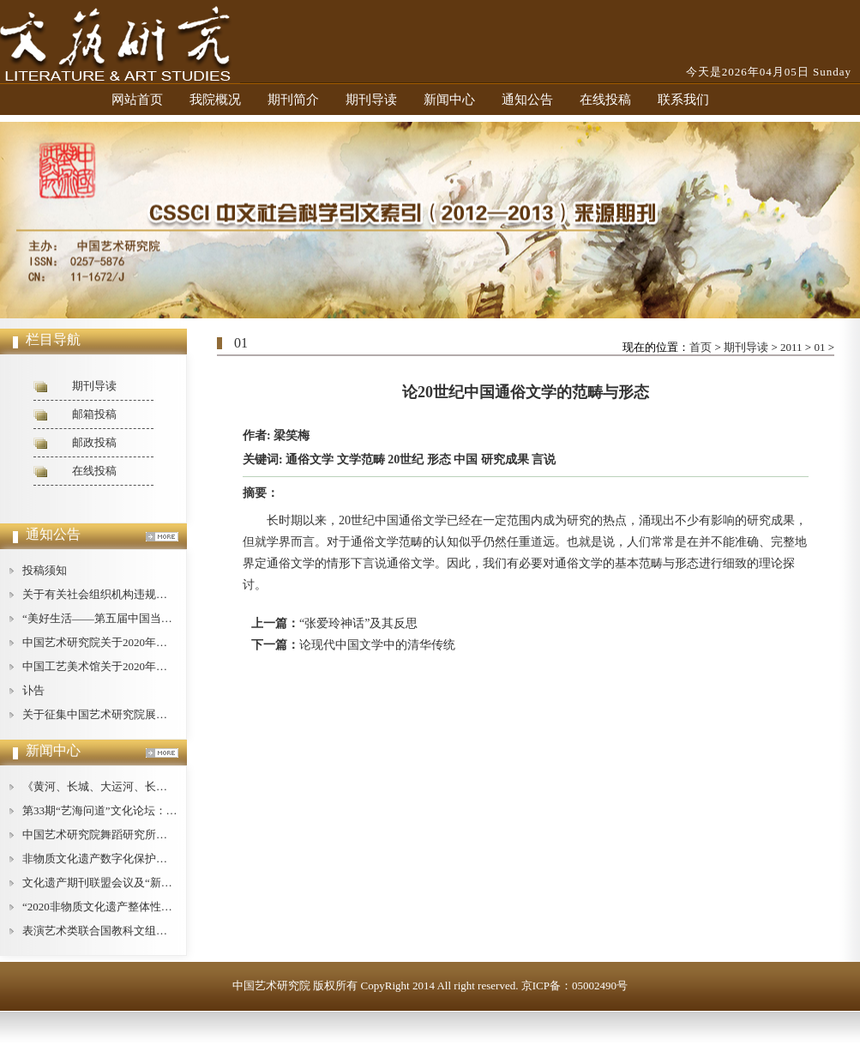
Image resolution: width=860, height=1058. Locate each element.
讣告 (33, 690)
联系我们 (683, 99)
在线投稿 (605, 99)
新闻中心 (449, 99)
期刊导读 (371, 99)
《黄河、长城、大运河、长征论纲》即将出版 (133, 786)
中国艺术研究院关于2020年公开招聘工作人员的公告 (150, 642)
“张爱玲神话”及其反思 (358, 623)
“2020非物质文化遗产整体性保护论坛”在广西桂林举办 (155, 906)
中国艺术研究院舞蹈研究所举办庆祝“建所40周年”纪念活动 (166, 834)
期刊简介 (293, 99)
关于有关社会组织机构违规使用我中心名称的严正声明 (156, 594)
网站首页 (137, 99)
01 (819, 347)
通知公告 (527, 99)
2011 (791, 347)
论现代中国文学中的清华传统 (377, 644)
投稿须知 (44, 570)
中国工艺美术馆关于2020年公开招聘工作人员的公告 (150, 666)
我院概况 (215, 99)
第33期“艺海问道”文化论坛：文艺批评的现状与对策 (150, 810)
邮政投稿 (94, 442)
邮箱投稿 (94, 414)
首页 (700, 347)
